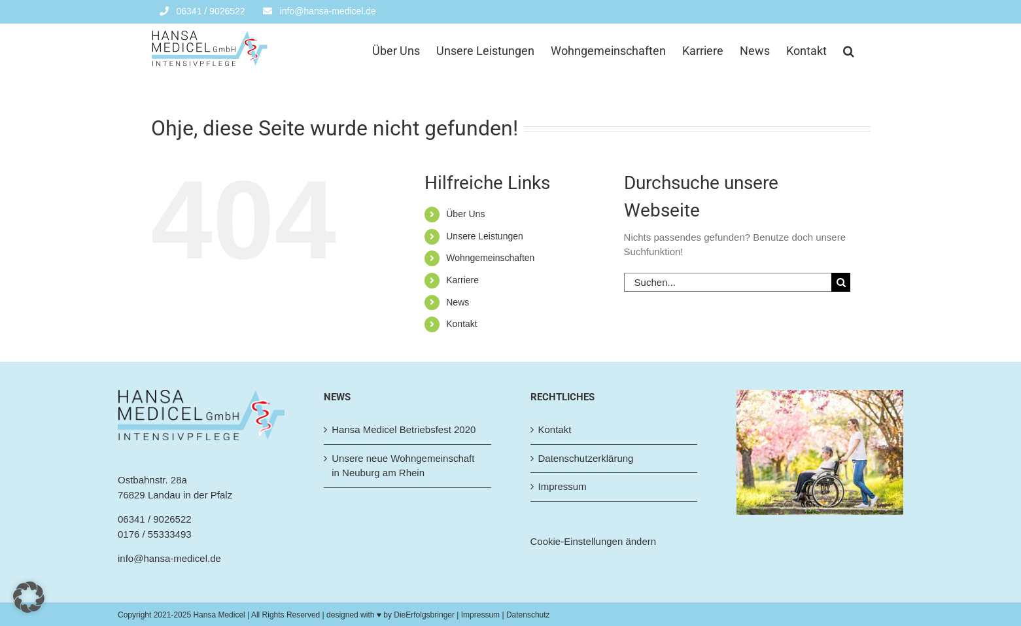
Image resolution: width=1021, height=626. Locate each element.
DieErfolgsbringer (424, 614)
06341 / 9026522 (155, 519)
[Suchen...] (728, 282)
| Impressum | (480, 614)
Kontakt (461, 324)
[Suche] (840, 282)
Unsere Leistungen (484, 236)
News (457, 302)
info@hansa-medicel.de (169, 558)
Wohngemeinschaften (490, 257)
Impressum (562, 486)
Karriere (462, 280)
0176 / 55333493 (155, 534)
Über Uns (465, 214)
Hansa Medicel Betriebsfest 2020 (404, 429)
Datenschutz (528, 614)
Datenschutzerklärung (586, 458)
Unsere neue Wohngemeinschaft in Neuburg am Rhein (403, 466)
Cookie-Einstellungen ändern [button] (593, 541)
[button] (848, 50)
